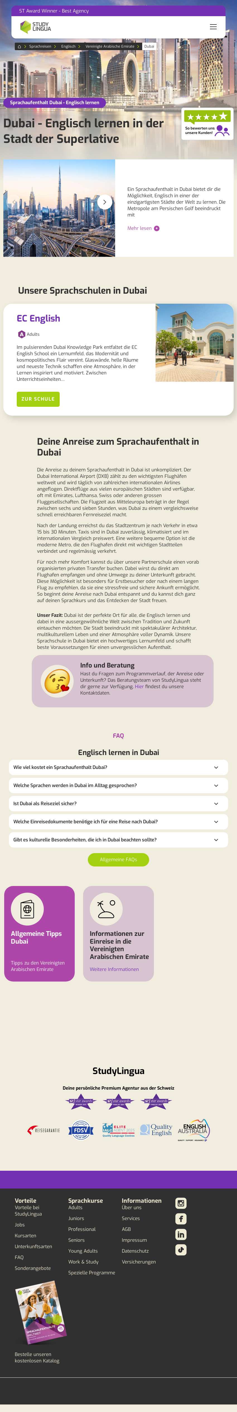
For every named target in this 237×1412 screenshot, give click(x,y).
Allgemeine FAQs (118, 859)
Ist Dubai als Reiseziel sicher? (45, 803)
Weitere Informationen (114, 969)
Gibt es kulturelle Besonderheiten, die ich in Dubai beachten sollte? (85, 840)
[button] (104, 202)
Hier (139, 686)
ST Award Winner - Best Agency (54, 11)
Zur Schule (38, 399)
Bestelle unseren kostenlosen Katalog (37, 1357)
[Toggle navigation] (213, 27)
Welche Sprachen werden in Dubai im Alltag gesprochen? (75, 785)
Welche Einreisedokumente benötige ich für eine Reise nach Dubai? (85, 822)
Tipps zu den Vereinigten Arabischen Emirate (38, 966)
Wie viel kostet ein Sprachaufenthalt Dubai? (60, 767)
